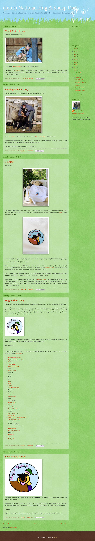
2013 (75, 62)
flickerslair (11, 434)
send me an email (49, 267)
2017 (75, 51)
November (78, 75)
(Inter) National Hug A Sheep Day (40, 8)
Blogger (55, 537)
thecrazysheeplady (17, 66)
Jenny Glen (12, 136)
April (9, 383)
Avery (60, 212)
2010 (75, 70)
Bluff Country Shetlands (14, 357)
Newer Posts (7, 524)
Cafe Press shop (41, 279)
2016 (75, 54)
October (78, 77)
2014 (75, 59)
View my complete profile (78, 113)
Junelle (10, 404)
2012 (75, 64)
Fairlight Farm (12, 439)
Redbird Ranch (12, 402)
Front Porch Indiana (13, 366)
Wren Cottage (11, 364)
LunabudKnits (12, 428)
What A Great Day (15, 30)
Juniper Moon (12, 396)
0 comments (30, 289)
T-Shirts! (10, 161)
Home (36, 524)
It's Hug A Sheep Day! (17, 89)
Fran (9, 381)
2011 (75, 67)
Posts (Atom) (13, 527)
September (78, 94)
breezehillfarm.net (13, 413)
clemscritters (11, 407)
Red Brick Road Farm (14, 430)
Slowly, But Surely (15, 456)
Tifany (10, 385)
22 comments (30, 445)
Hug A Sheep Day (14, 300)
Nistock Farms (12, 370)
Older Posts (64, 524)
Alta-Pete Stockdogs (40, 136)
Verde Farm (11, 362)
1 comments (30, 78)
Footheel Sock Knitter (14, 409)
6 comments (30, 150)
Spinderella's (11, 394)
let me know (19, 353)
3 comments (30, 517)
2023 (75, 49)
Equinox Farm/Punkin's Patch (16, 360)
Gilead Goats (11, 415)
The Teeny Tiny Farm (13, 419)
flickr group (17, 70)
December (78, 72)
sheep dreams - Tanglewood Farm (17, 417)
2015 (75, 57)
